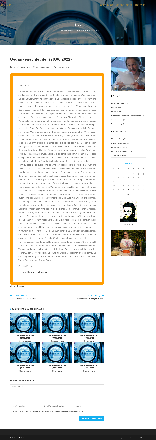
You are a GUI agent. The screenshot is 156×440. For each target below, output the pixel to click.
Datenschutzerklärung (137, 438)
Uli (14, 67)
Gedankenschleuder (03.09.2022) (57, 336)
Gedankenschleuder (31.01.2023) (25, 366)
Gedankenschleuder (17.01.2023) (89, 366)
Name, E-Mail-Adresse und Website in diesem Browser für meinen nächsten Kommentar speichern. (48, 412)
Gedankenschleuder (44, 67)
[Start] (58, 30)
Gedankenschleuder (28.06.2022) (88, 30)
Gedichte (114, 107)
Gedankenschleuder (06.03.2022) (89, 336)
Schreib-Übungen (117, 120)
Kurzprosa (114, 111)
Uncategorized (116, 124)
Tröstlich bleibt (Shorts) (118, 155)
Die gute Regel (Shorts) (119, 147)
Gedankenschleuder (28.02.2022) (25, 336)
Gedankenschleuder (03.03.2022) (57, 366)
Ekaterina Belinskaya (37, 272)
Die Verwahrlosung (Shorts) (120, 139)
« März (128, 194)
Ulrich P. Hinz (9, 5)
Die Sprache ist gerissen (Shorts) (122, 151)
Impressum (123, 438)
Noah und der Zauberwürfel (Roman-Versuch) (126, 116)
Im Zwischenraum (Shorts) (120, 143)
